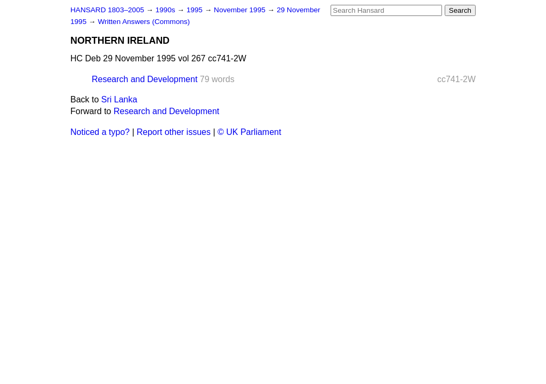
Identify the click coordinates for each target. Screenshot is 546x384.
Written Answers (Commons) (144, 22)
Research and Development (144, 79)
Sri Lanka (119, 99)
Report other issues (173, 132)
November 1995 (241, 10)
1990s (166, 10)
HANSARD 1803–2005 (107, 10)
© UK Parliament (249, 132)
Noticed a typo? (100, 132)
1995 (196, 10)
